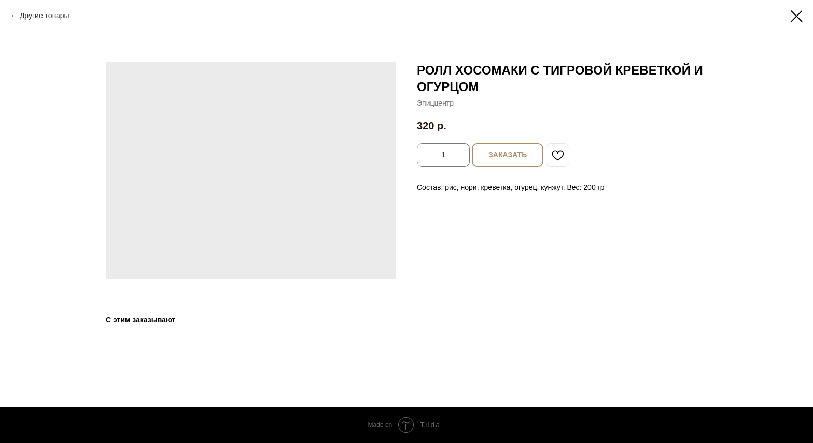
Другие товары (44, 15)
